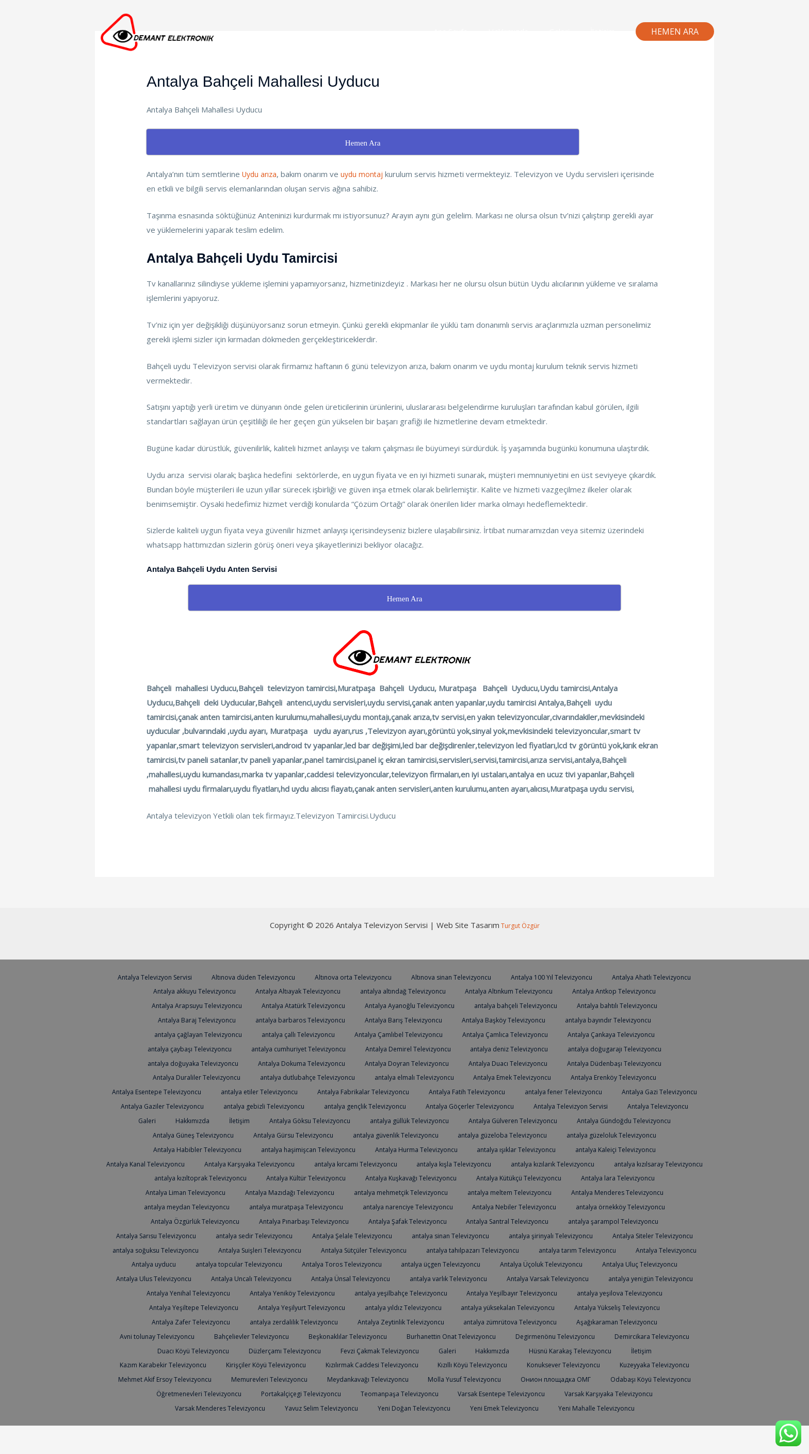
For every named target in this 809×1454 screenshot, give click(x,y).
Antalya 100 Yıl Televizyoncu (609, 976)
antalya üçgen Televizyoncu (410, 1278)
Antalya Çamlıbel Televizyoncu (510, 1034)
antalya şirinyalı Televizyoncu (398, 1249)
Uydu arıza (261, 174)
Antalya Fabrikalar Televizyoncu (521, 1091)
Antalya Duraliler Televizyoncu (300, 1077)
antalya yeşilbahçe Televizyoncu (511, 1307)
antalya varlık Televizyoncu (505, 1292)
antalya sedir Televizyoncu (621, 1235)
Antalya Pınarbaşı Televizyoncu (634, 1221)
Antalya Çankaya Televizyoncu (181, 1048)
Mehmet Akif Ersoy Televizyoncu (397, 1393)
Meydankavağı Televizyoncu (613, 1393)
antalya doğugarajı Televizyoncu (182, 1063)
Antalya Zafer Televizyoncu (286, 1336)
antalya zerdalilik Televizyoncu (395, 1336)
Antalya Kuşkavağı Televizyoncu (190, 1192)
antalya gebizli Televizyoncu (506, 1105)
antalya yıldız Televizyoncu (515, 1321)
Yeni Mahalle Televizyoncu (453, 1436)
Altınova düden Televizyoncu (296, 976)
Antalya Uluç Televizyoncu (620, 1278)
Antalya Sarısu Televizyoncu (517, 1235)
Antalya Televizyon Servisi (192, 976)
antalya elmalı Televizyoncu (531, 1077)
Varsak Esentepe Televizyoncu (190, 1422)
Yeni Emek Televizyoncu (356, 1436)
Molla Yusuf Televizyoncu (146, 1407)
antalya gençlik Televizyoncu (613, 1105)
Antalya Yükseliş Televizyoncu (178, 1336)
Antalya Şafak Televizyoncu (188, 1235)
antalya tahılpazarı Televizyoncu (393, 1263)
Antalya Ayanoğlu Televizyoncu (519, 1005)
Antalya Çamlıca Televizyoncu (622, 1034)
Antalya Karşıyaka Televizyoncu (506, 1163)
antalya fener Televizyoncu (193, 1105)
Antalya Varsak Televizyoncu (609, 1292)
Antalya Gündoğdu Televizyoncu (301, 1134)
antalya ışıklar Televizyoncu (187, 1163)
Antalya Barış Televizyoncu (512, 1019)
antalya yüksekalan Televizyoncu (627, 1321)
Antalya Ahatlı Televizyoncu (183, 990)
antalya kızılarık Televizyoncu (283, 1177)
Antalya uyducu (667, 1263)
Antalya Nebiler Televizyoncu (289, 1221)
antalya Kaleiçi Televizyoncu (291, 1163)
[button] (675, 31)
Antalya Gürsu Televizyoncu (520, 1134)
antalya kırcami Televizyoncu (619, 1163)
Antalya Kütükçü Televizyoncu (305, 1192)
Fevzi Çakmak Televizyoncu (563, 1364)
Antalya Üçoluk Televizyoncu (517, 1278)
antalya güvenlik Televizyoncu (628, 1134)
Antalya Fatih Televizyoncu (630, 1091)
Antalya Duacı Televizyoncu (635, 1063)
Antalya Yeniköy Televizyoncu (395, 1307)
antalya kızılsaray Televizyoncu (395, 1177)
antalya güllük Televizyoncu (660, 1120)
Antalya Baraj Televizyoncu (293, 1019)
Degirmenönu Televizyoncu (170, 1364)
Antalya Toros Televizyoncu (305, 1278)
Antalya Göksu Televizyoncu (556, 1120)
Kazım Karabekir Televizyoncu (316, 1378)
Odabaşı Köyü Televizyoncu (338, 1407)
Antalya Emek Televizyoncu (635, 1077)
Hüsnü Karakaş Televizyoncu (171, 1378)
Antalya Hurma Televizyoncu (638, 1149)
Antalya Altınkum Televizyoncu (621, 990)
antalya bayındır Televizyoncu (188, 1034)
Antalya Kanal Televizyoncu (396, 1163)
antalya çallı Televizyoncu (405, 1034)
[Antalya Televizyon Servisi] (159, 30)
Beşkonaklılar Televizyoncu (497, 1350)
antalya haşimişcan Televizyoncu (523, 1149)
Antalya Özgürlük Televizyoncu (518, 1221)
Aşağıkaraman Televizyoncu (196, 1350)
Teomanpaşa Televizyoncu (659, 1407)
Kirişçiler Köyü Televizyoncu (426, 1378)
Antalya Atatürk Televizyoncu (406, 1005)
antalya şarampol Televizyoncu (406, 1235)
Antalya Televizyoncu (353, 1120)
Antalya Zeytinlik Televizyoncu (508, 1336)
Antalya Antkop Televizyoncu (179, 1005)
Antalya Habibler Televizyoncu (406, 1149)
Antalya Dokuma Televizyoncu (417, 1063)
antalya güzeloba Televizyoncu (174, 1149)
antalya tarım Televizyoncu (504, 1263)
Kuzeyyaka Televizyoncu (288, 1393)
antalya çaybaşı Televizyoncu (292, 1048)
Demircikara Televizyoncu (271, 1364)
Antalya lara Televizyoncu (410, 1192)
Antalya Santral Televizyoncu (294, 1235)
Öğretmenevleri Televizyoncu (447, 1407)
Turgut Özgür (519, 925)
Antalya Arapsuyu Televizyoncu (292, 1005)
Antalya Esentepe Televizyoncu (300, 1091)
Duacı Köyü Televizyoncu (368, 1364)
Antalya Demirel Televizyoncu (526, 1048)
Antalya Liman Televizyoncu (510, 1192)
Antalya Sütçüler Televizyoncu (276, 1263)
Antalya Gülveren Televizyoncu (182, 1134)
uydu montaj (365, 174)
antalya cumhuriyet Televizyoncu (408, 1048)
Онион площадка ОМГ (240, 1407)
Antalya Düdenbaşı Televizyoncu (183, 1077)
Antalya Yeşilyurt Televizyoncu (407, 1321)
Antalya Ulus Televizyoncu (195, 1292)
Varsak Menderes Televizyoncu (423, 1422)
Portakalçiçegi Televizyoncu (556, 1407)
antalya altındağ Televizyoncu (508, 990)
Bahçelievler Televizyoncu (396, 1350)
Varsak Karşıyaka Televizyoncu (307, 1422)
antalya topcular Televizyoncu (196, 1278)
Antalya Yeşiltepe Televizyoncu (292, 1321)
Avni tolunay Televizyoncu (297, 1350)
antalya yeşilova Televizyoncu (177, 1321)
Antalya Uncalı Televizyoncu (297, 1292)
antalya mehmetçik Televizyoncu (172, 1206)
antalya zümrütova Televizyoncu (626, 1336)
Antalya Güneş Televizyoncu (414, 1134)
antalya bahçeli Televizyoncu (630, 1005)
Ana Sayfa (468, 31)
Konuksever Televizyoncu (192, 1393)
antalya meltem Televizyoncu (289, 1206)
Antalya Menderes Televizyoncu (404, 1206)
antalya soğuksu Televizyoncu (615, 1249)
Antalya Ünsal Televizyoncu (402, 1292)
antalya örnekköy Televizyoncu (402, 1221)
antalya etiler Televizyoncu (411, 1091)
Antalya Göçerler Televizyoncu (154, 1120)
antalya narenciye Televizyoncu (176, 1221)
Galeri (567, 31)
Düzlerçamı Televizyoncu (463, 1364)
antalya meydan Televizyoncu (521, 1206)
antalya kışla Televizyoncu (180, 1177)
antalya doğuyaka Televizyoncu (302, 1063)
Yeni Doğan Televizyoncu (629, 1422)
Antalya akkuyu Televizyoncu (288, 990)
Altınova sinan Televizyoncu (503, 976)
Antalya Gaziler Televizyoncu (398, 1105)
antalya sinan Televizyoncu (293, 1249)
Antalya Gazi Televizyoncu (295, 1105)
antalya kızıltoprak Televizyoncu (513, 1177)
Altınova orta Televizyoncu (400, 976)
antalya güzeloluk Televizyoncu (290, 1149)
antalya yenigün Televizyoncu (175, 1307)
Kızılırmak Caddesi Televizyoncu (538, 1378)
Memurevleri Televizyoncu (509, 1393)
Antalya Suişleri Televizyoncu (166, 1263)
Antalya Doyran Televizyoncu (528, 1063)
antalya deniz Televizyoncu (633, 1048)
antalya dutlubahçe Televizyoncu (418, 1077)
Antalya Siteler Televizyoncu (506, 1249)
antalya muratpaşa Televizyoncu (637, 1206)
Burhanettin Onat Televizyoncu (606, 1350)
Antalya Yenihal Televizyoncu (285, 1307)
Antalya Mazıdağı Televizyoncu (620, 1192)
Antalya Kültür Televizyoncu (625, 1177)
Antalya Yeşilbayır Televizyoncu (630, 1307)
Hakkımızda (521, 31)
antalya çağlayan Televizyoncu (300, 1034)
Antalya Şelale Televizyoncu (189, 1249)
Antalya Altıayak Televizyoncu (397, 990)
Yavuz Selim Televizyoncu (532, 1422)
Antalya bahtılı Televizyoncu (189, 1019)
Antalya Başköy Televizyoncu (617, 1019)
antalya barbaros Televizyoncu (403, 1019)
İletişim (605, 31)
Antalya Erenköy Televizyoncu (184, 1091)
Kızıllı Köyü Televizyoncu (645, 1378)
